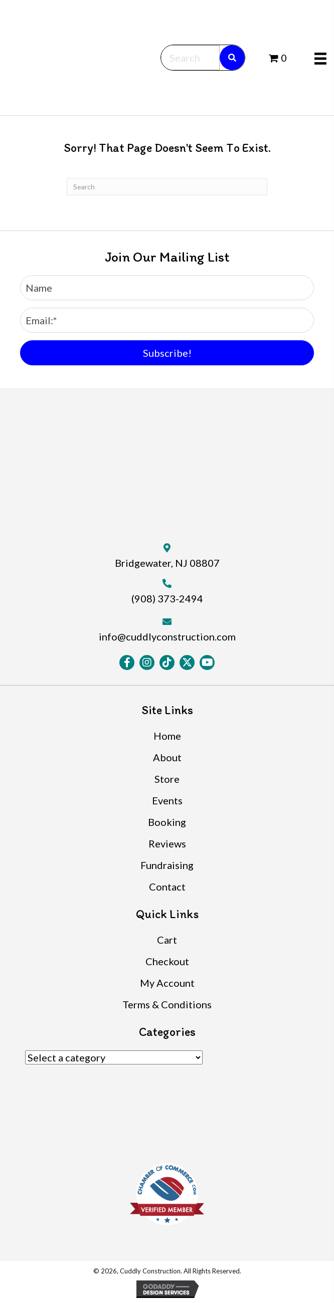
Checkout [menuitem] (167, 961)
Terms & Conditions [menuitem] (167, 1004)
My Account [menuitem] (167, 983)
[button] (167, 352)
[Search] (167, 186)
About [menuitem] (167, 757)
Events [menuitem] (167, 800)
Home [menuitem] (167, 736)
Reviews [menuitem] (167, 843)
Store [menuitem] (167, 779)
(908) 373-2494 (167, 598)
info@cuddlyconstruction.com (167, 636)
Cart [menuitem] (167, 940)
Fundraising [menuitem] (167, 865)
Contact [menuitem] (167, 887)
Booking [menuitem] (167, 822)
